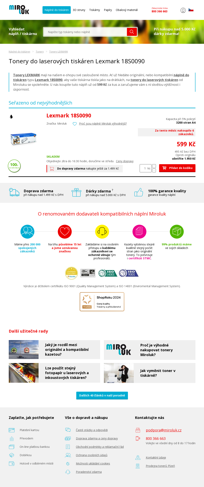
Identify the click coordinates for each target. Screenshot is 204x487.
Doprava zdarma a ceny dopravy (97, 438)
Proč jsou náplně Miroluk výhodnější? (103, 123)
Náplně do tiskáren (56, 10)
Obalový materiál (127, 10)
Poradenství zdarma (89, 472)
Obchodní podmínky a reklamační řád (100, 447)
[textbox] (85, 32)
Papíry (108, 10)
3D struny (79, 10)
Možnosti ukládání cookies (93, 463)
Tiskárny (94, 10)
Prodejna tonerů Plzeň (160, 466)
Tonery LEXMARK (58, 51)
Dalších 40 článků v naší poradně (102, 395)
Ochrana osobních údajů (91, 455)
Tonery (40, 51)
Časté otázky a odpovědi (92, 430)
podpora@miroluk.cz (164, 430)
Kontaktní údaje (156, 457)
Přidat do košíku (177, 168)
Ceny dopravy (124, 161)
